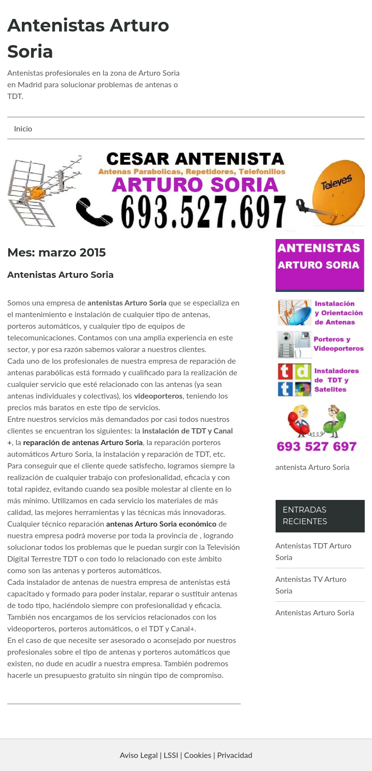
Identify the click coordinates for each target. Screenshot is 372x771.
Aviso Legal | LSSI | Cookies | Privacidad (186, 754)
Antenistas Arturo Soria (60, 275)
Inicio (23, 128)
